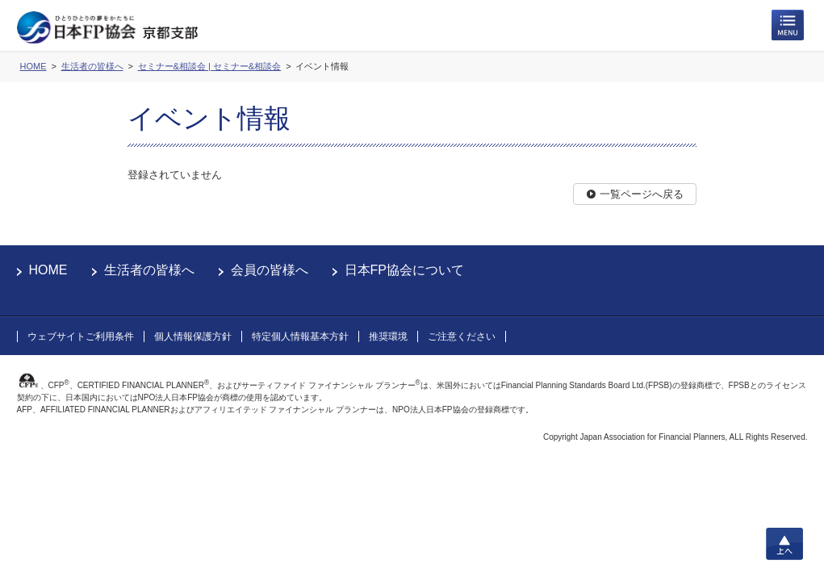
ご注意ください (462, 336)
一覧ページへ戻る (642, 194)
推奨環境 (388, 336)
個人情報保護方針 (193, 336)
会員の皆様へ (269, 270)
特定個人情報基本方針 (300, 336)
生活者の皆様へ (149, 270)
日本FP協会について (404, 270)
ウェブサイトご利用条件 (80, 336)
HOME (48, 270)
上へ (784, 544)
